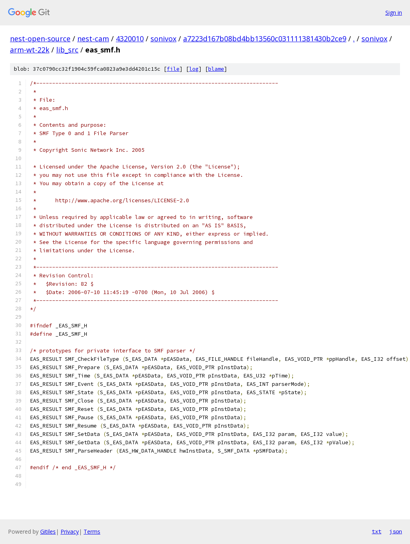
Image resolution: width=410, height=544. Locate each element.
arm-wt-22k (29, 49)
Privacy (70, 531)
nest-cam (93, 38)
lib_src (67, 49)
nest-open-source (40, 38)
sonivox (163, 38)
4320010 (130, 38)
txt (376, 531)
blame (216, 69)
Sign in (393, 12)
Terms (92, 531)
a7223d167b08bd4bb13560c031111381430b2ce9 (264, 38)
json (395, 531)
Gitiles (48, 531)
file (173, 69)
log (194, 69)
